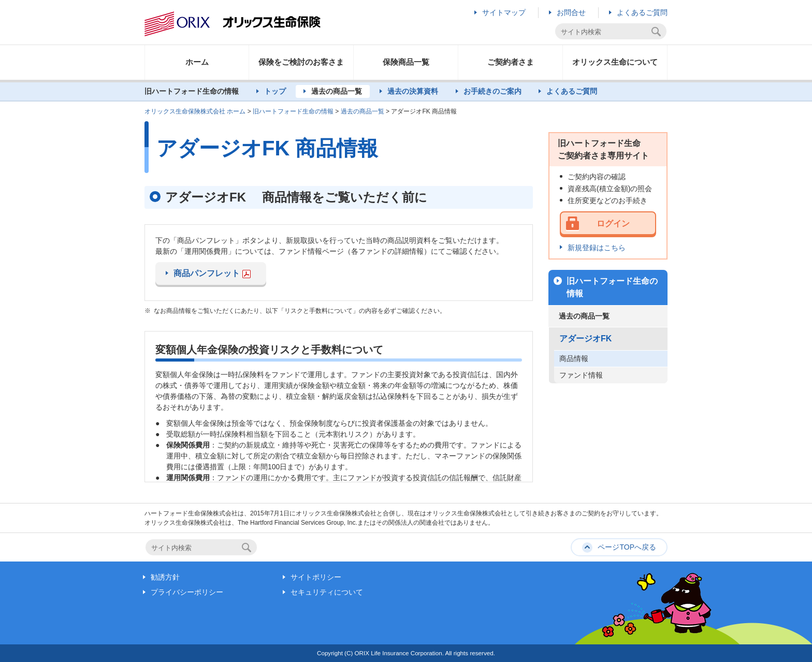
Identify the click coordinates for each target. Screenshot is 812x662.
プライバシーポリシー (187, 592)
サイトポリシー (316, 577)
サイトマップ (504, 12)
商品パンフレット (212, 273)
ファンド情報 (581, 375)
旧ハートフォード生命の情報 (293, 111)
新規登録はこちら (597, 247)
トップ (275, 91)
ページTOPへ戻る (627, 547)
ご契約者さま (510, 61)
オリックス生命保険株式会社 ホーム (194, 111)
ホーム (197, 61)
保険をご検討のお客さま (301, 61)
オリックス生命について (615, 61)
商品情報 (573, 358)
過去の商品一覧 (336, 91)
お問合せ (571, 12)
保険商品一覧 (406, 61)
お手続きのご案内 (492, 91)
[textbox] (604, 31)
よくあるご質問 (642, 12)
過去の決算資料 (412, 91)
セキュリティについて (327, 592)
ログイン (613, 223)
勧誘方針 (165, 577)
